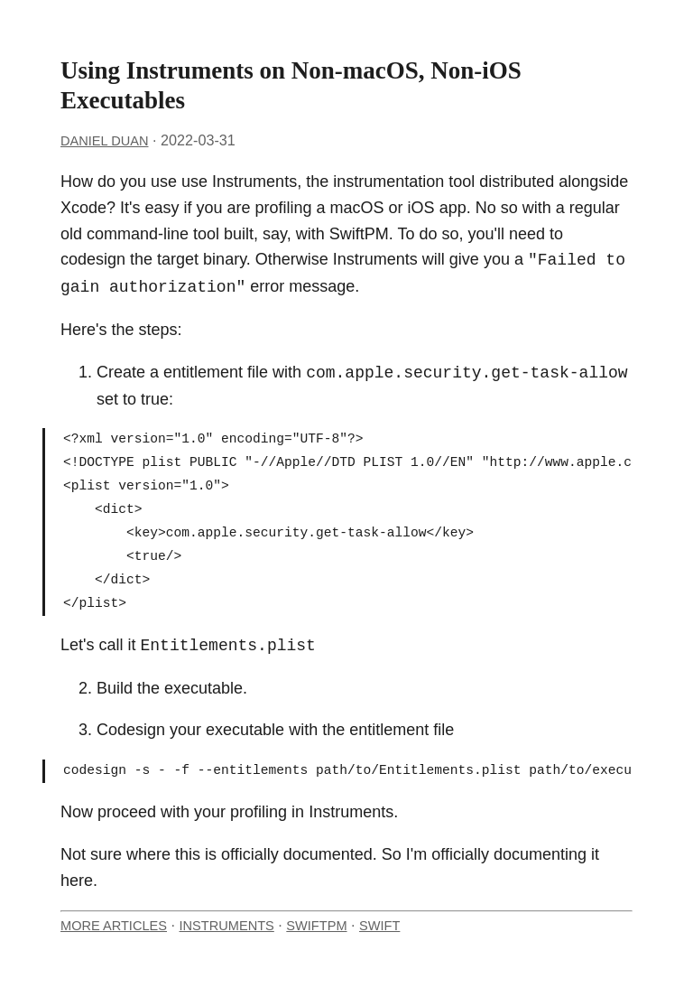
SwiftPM (316, 925)
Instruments (227, 925)
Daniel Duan (104, 141)
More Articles (113, 925)
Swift (379, 925)
